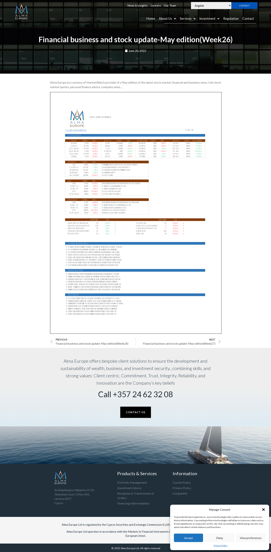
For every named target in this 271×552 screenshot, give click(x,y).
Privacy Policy (221, 545)
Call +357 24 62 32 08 (135, 394)
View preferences (251, 538)
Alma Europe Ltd (130, 548)
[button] (263, 509)
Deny (219, 538)
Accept (188, 538)
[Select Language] (211, 5)
